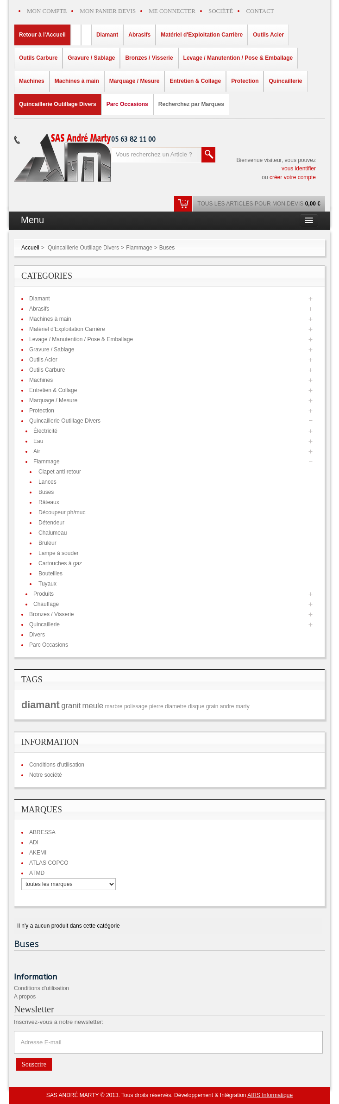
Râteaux (48, 502)
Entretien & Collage (53, 390)
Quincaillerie (44, 624)
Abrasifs (39, 309)
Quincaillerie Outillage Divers (83, 247)
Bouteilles (50, 573)
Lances (47, 482)
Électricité (45, 431)
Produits (43, 594)
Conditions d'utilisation (56, 764)
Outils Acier (43, 359)
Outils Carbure (47, 370)
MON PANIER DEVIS (108, 10)
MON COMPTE (47, 10)
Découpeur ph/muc (61, 512)
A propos (25, 996)
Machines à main (50, 319)
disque (196, 706)
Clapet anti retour (59, 471)
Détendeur (51, 522)
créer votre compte (293, 177)
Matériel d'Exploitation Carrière (67, 329)
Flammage (139, 247)
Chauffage (46, 604)
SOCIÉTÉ (220, 10)
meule (92, 705)
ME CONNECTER (172, 10)
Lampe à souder (58, 553)
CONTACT (260, 10)
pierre (156, 706)
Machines (41, 380)
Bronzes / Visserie (51, 614)
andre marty (235, 706)
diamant (40, 705)
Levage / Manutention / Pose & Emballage (81, 339)
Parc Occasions (48, 645)
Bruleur (47, 543)
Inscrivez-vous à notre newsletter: (59, 1021)
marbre (114, 706)
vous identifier (299, 168)
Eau (38, 441)
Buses (46, 492)
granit (71, 705)
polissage (136, 706)
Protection (41, 410)
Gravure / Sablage (51, 349)
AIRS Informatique (270, 1095)
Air (36, 451)
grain (212, 706)
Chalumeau (52, 533)
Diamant (39, 298)
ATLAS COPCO (48, 863)
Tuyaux (47, 583)
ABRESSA (42, 832)
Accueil (30, 247)
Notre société (45, 775)
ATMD (36, 873)
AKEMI (37, 852)
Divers (37, 634)
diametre (176, 706)
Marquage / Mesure (53, 400)
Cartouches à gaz (60, 563)
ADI (33, 842)
